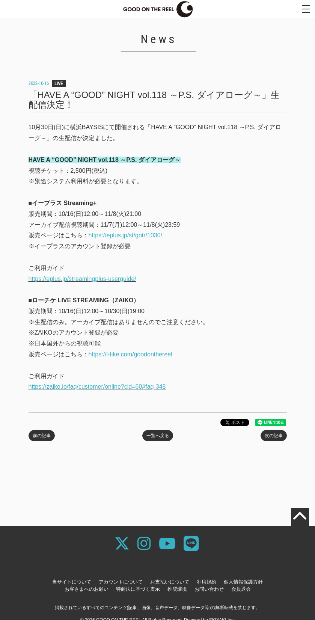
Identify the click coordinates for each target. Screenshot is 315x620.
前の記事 (42, 435)
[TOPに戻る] (300, 517)
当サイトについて (71, 582)
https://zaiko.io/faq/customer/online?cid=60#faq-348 (97, 386)
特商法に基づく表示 (138, 589)
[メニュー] (306, 9)
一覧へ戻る (157, 435)
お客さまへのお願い (87, 589)
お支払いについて (169, 582)
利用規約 (206, 582)
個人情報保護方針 (243, 582)
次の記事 (274, 435)
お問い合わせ (209, 589)
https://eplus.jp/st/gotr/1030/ (126, 235)
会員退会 (241, 589)
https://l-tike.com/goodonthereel (130, 354)
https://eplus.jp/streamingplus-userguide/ (82, 279)
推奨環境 (177, 589)
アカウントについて (121, 582)
